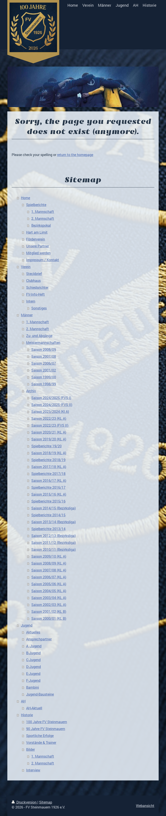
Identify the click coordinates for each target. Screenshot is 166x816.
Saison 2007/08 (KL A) (48, 570)
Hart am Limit (37, 232)
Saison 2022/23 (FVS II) (49, 425)
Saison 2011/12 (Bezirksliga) (53, 542)
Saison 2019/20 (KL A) (48, 439)
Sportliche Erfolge (40, 735)
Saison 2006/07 (43, 363)
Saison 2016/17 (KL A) (48, 480)
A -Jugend (34, 646)
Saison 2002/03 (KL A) (48, 604)
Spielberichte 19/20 (46, 446)
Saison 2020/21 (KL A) (48, 432)
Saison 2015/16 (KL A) (48, 494)
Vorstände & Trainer (41, 742)
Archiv (31, 390)
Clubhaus (33, 280)
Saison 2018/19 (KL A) (48, 453)
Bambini (32, 687)
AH (23, 701)
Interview (33, 770)
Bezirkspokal (41, 225)
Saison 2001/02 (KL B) (48, 611)
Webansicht (145, 805)
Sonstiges (39, 308)
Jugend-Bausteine (40, 694)
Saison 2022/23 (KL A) (48, 418)
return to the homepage (75, 154)
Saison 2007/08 (43, 356)
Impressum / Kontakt (42, 259)
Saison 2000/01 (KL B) (48, 618)
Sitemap (45, 802)
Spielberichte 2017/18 (48, 473)
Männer (27, 315)
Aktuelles (33, 632)
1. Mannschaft (42, 211)
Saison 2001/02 (43, 370)
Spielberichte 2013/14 (48, 528)
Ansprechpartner (39, 639)
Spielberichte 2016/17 (48, 487)
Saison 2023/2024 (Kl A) (50, 411)
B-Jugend (33, 653)
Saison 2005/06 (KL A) (48, 584)
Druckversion (24, 802)
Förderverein (35, 239)
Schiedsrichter (37, 287)
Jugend (26, 625)
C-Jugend (33, 659)
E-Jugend (33, 673)
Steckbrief (34, 273)
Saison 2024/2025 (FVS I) (51, 397)
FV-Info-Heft (35, 294)
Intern (30, 301)
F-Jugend (33, 680)
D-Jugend (33, 666)
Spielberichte (36, 204)
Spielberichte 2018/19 (48, 459)
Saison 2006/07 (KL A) (48, 577)
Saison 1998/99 (43, 384)
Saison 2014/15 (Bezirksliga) (53, 508)
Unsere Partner (37, 246)
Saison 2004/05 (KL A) (48, 590)
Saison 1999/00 (43, 377)
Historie (27, 715)
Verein (25, 266)
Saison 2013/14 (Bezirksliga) (53, 522)
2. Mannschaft (42, 218)
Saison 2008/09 (43, 349)
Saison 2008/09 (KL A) (48, 563)
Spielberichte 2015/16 (48, 501)
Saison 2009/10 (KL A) (48, 556)
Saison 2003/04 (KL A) (48, 597)
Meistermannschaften (43, 342)
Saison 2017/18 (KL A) (48, 466)
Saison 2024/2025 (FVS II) (51, 404)
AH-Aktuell (34, 708)
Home (25, 197)
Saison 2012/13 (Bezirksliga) (53, 535)
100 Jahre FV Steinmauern (46, 721)
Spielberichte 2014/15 (48, 515)
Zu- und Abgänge (39, 335)
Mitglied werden (38, 253)
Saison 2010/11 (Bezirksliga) (53, 549)
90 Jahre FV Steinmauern (45, 728)
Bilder (30, 749)
